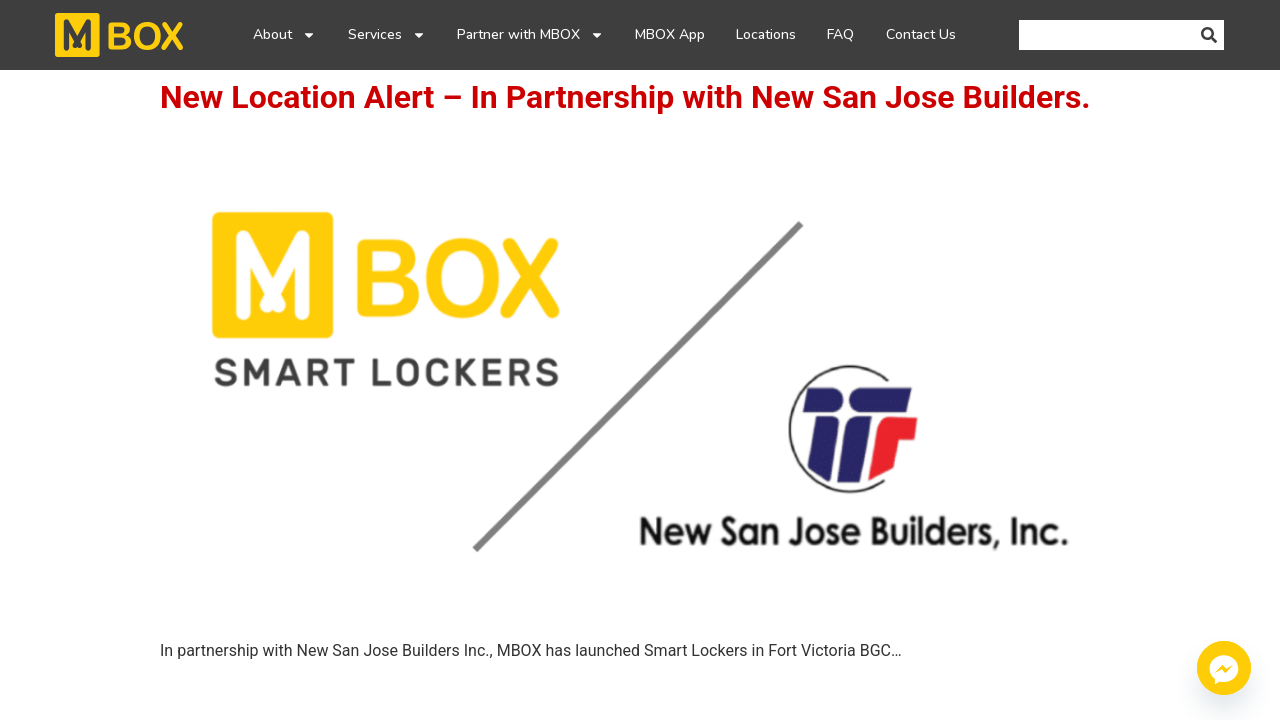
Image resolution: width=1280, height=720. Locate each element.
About (284, 35)
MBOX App (670, 34)
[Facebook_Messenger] (1224, 668)
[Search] (1209, 35)
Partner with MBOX (530, 35)
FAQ (840, 34)
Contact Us (921, 34)
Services (387, 35)
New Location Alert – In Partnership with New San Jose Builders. (625, 97)
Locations (766, 34)
